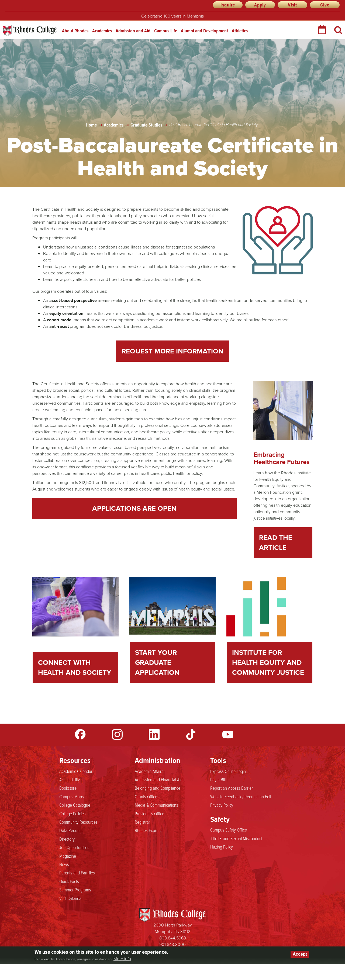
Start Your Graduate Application (157, 662)
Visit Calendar (71, 898)
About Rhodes (75, 30)
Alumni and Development (204, 30)
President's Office (149, 813)
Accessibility (69, 779)
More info (122, 958)
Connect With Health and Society (74, 667)
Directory (67, 839)
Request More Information (172, 351)
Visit (292, 4)
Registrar (142, 822)
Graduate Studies (146, 124)
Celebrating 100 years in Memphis (172, 16)
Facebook (80, 734)
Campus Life (165, 30)
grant (297, 492)
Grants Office (146, 796)
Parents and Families (77, 872)
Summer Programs (75, 889)
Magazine (67, 856)
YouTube (227, 734)
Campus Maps (71, 796)
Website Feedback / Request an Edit (240, 796)
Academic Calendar (75, 771)
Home (91, 124)
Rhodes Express (148, 830)
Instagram (117, 734)
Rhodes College (30, 30)
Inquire (227, 4)
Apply (260, 4)
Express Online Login (228, 771)
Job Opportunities (74, 847)
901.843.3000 (172, 944)
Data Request (70, 830)
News (64, 864)
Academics (102, 30)
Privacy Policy (221, 805)
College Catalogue (74, 805)
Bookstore (68, 788)
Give (324, 4)
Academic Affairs (149, 771)
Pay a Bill (218, 779)
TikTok (190, 734)
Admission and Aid (133, 30)
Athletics (240, 30)
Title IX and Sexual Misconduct (236, 838)
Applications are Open (134, 508)
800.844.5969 (172, 938)
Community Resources (78, 822)
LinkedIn (154, 734)
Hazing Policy (221, 846)
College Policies (72, 813)
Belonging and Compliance (157, 788)
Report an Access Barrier (231, 788)
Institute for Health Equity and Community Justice (268, 662)
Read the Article (275, 542)
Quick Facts (69, 881)
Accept (300, 954)
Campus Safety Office (228, 829)
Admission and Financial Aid (158, 779)
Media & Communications (156, 805)
